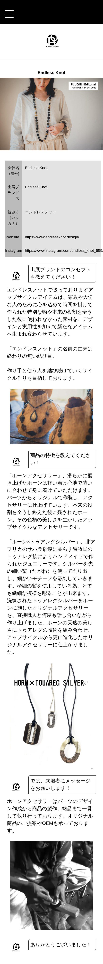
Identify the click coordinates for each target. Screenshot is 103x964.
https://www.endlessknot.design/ (52, 237)
